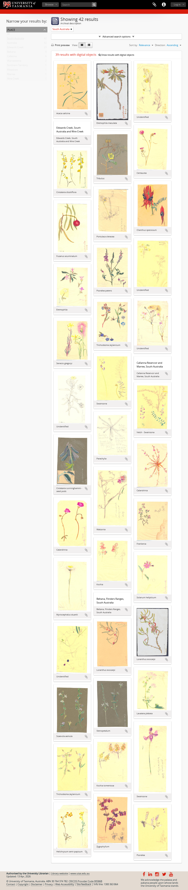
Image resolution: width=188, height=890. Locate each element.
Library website (59, 873)
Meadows (12, 70)
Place (11, 29)
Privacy (49, 884)
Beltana (11, 52)
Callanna (12, 57)
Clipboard (154, 4)
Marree (11, 75)
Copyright (23, 884)
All (8, 34)
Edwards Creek (15, 48)
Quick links (163, 4)
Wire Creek (13, 79)
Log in (177, 4)
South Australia (15, 39)
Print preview (60, 45)
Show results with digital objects (116, 54)
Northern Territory (17, 66)
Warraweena (14, 61)
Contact (10, 884)
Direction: (160, 45)
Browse (49, 4)
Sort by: (133, 45)
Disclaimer (36, 884)
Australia (12, 43)
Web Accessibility (64, 884)
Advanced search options (116, 36)
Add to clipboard (86, 114)
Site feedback (84, 884)
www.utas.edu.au (80, 873)
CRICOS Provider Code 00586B (85, 881)
